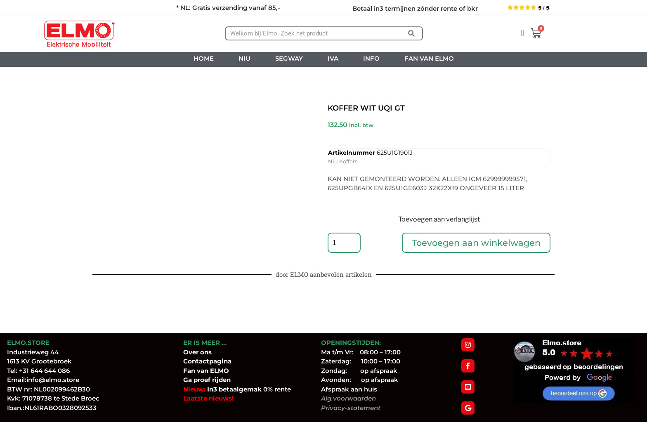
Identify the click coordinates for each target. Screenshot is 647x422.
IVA (333, 58)
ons (206, 352)
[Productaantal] (344, 243)
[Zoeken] (411, 33)
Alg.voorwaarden (348, 399)
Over (191, 352)
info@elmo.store (52, 380)
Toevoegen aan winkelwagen (476, 243)
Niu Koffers (342, 161)
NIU (244, 58)
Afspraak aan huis (349, 389)
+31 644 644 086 (44, 371)
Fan (189, 371)
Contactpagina (207, 361)
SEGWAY (289, 58)
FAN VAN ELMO (429, 58)
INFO (371, 58)
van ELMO (212, 371)
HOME (204, 58)
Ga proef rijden (207, 380)
